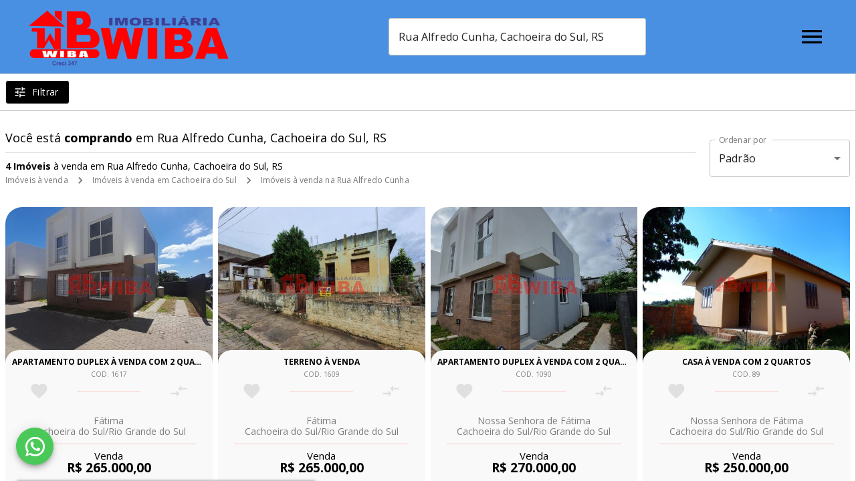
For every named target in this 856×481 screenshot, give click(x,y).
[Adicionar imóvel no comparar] (179, 391)
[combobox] (517, 36)
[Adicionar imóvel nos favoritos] (39, 391)
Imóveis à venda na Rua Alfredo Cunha (335, 180)
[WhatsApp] (35, 446)
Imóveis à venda (36, 180)
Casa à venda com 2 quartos (746, 361)
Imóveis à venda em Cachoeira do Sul (164, 180)
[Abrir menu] (811, 36)
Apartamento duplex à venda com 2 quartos (114, 361)
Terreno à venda (322, 361)
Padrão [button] (737, 158)
